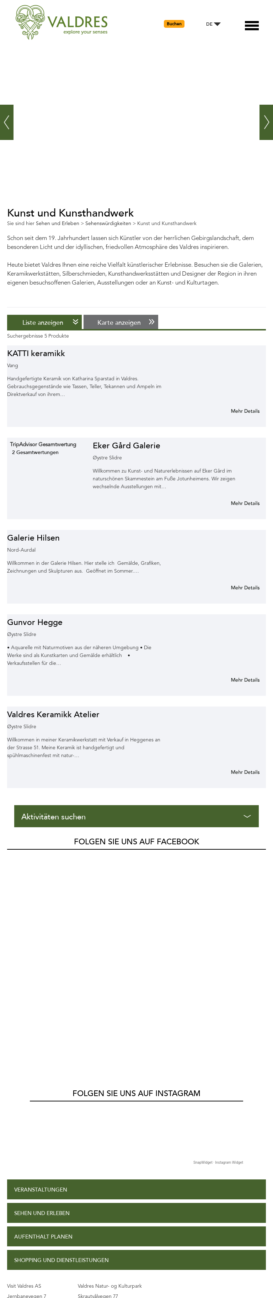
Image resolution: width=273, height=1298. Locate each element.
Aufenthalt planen (43, 1025)
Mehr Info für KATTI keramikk (236, 411)
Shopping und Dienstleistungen (61, 1049)
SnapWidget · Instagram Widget (218, 951)
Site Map (26, 1199)
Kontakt (26, 1222)
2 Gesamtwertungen (35, 452)
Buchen (174, 23)
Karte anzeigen (119, 323)
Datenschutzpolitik (43, 1175)
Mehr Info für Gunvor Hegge (236, 680)
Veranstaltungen (40, 978)
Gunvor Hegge (35, 622)
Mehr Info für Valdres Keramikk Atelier (236, 772)
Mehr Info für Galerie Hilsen (236, 587)
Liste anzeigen (42, 323)
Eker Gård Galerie (126, 445)
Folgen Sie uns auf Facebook (136, 841)
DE (209, 24)
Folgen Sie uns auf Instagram (136, 882)
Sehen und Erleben (42, 1002)
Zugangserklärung (42, 1152)
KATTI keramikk (36, 353)
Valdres (16, 857)
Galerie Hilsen (33, 538)
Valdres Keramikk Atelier (53, 714)
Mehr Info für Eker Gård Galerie (236, 503)
